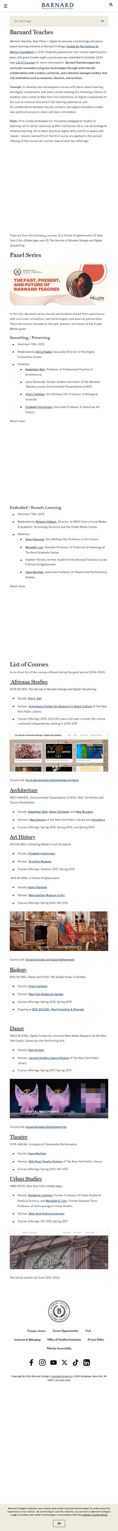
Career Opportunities (65, 1331)
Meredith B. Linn (56, 1201)
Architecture (24, 790)
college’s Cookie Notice (95, 1514)
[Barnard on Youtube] (53, 1362)
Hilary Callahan (37, 986)
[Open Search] (111, 6)
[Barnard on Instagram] (42, 1362)
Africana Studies (29, 682)
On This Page (59, 21)
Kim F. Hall (35, 698)
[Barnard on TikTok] (75, 1362)
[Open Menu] (5, 6)
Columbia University (62, 1376)
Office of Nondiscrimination (64, 1339)
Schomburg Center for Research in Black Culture (60, 706)
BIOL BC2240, (58, 1009)
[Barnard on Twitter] (64, 1362)
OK (59, 1523)
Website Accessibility (59, 1348)
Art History (22, 837)
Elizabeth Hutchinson (41, 853)
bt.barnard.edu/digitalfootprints (46, 1127)
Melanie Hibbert (46, 521)
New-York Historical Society (46, 1213)
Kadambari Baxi (38, 811)
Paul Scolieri (36, 1050)
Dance (17, 1028)
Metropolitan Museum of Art (46, 895)
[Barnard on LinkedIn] (86, 1362)
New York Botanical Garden (46, 994)
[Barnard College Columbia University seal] (59, 1311)
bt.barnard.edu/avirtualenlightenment (50, 959)
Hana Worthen (34, 572)
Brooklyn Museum (40, 861)
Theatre (18, 1137)
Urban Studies (26, 1178)
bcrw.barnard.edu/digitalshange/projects (52, 780)
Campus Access (36, 1331)
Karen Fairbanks (59, 811)
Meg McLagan (84, 811)
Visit (88, 1331)
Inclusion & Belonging (27, 1339)
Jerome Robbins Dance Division (49, 1058)
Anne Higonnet (34, 539)
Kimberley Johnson (40, 1195)
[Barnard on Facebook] (31, 1362)
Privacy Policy (96, 1339)
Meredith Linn (34, 547)
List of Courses (25, 62)
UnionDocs (98, 819)
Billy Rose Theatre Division (45, 1161)
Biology (18, 969)
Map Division (38, 819)
